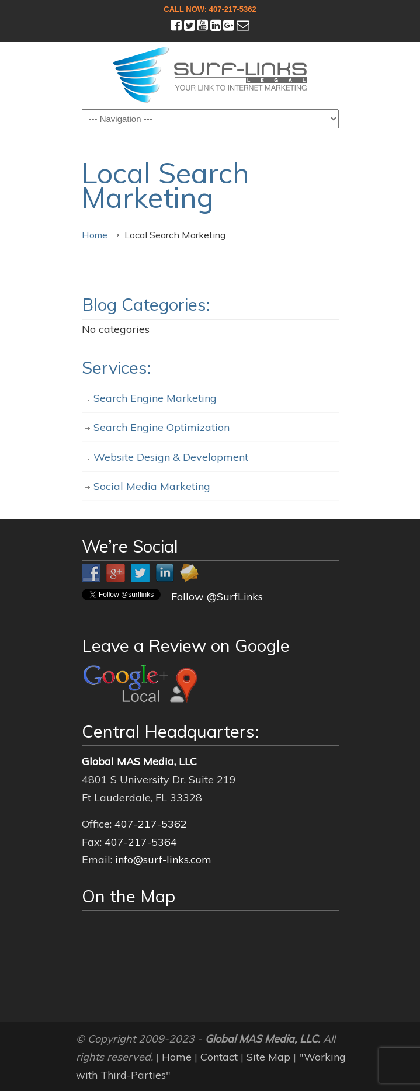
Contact (219, 1057)
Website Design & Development (170, 457)
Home (94, 235)
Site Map (268, 1057)
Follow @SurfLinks (217, 596)
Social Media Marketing (151, 486)
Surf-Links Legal (210, 75)
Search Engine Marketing (155, 398)
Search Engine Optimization (161, 427)
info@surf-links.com (163, 859)
